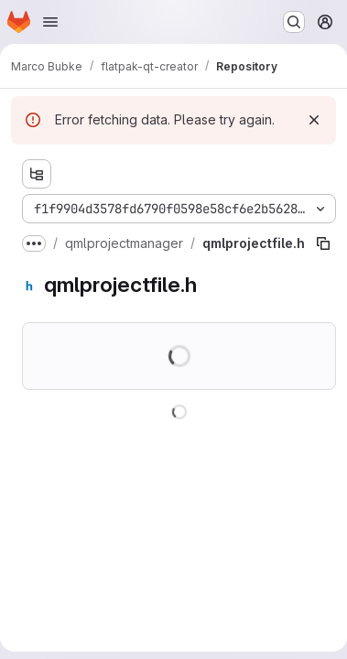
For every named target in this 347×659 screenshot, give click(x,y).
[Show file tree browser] (36, 174)
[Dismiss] (314, 120)
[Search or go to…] (294, 22)
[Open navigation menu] (50, 22)
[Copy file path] (323, 243)
